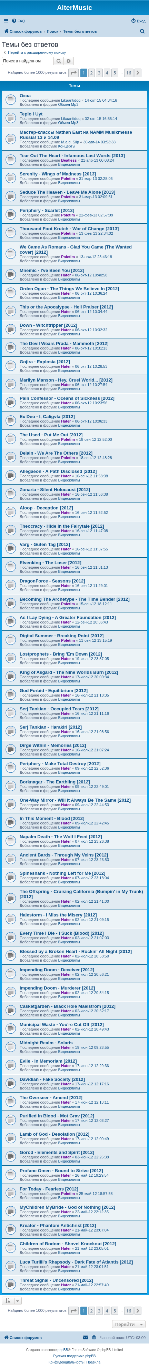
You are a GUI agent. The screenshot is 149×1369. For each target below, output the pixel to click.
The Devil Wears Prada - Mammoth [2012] (64, 343)
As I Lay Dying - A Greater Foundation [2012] (68, 617)
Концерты (66, 146)
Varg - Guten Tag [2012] (45, 544)
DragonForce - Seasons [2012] (52, 581)
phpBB (63, 1350)
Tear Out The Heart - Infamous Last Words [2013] (72, 155)
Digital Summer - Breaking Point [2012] (61, 635)
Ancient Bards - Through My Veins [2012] (64, 855)
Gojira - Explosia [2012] (45, 361)
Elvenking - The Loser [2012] (50, 562)
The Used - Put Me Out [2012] (51, 434)
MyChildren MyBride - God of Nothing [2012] (67, 1207)
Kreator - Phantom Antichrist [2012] (58, 1225)
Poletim (68, 178)
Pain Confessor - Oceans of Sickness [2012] (67, 398)
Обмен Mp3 (68, 104)
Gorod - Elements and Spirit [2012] (57, 1152)
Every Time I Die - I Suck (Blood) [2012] (62, 933)
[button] (73, 73)
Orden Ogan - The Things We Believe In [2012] (69, 288)
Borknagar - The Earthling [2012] (55, 781)
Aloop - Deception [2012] (46, 507)
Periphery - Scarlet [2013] (47, 210)
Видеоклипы (69, 164)
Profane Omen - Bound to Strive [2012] (61, 1170)
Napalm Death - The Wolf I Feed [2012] (61, 836)
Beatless (69, 160)
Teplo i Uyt (31, 113)
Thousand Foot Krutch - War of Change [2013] (69, 228)
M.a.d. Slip (70, 142)
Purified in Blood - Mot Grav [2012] (57, 1115)
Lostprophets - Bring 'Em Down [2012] (61, 654)
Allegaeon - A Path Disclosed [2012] (58, 471)
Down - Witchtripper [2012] (48, 325)
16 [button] (128, 73)
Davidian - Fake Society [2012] (52, 1079)
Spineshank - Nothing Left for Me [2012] (62, 873)
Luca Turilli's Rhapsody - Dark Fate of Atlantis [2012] (76, 1262)
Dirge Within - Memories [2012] (53, 745)
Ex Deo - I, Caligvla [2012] (47, 416)
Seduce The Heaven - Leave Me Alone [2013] (67, 192)
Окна (25, 95)
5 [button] (114, 73)
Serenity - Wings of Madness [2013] (58, 173)
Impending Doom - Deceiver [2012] (57, 969)
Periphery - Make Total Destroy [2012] (60, 763)
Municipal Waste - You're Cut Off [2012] (62, 1024)
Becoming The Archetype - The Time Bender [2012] (75, 599)
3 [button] (99, 73)
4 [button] (107, 73)
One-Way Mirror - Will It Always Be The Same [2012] (75, 800)
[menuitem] (18, 21)
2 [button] (91, 73)
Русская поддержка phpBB (74, 1356)
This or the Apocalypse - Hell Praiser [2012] (66, 307)
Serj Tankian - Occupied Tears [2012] (59, 708)
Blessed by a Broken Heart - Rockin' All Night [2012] (76, 951)
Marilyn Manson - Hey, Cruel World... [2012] (66, 380)
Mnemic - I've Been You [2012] (52, 270)
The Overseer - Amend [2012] (51, 1097)
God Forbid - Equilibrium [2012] (54, 690)
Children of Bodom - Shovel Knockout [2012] (68, 1243)
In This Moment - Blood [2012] (52, 818)
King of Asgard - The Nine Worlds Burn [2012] (69, 672)
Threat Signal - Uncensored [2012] (56, 1280)
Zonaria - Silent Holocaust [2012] (55, 489)
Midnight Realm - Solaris (46, 1042)
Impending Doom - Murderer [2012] (57, 988)
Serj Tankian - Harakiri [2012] (51, 727)
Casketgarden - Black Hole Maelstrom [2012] (68, 1006)
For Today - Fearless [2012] (49, 1188)
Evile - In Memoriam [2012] (48, 1061)
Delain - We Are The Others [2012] (56, 453)
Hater (66, 275)
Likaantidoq (70, 100)
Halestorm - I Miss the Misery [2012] (58, 914)
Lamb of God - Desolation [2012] (54, 1134)
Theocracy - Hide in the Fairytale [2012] (62, 526)
